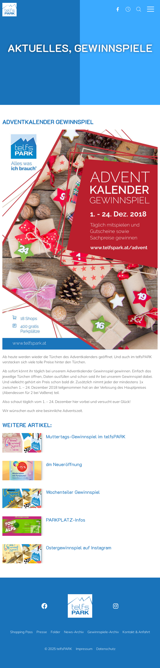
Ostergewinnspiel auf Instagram (78, 547)
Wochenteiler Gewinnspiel (73, 492)
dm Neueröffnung (64, 464)
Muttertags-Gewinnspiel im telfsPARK (85, 436)
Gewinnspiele (111, 47)
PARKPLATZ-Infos (65, 520)
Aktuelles (41, 47)
